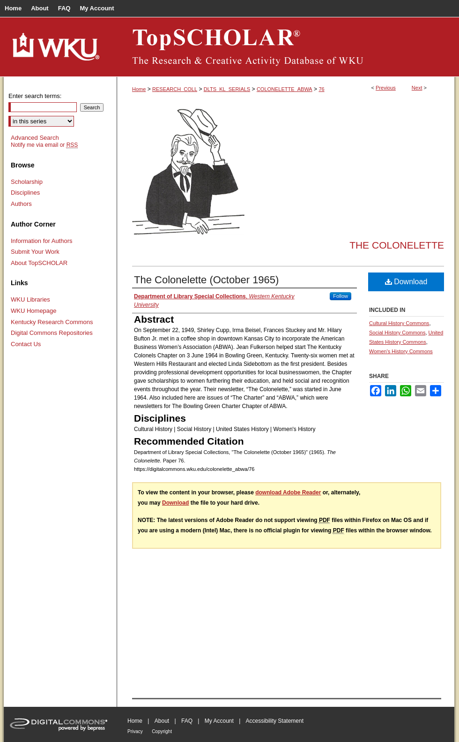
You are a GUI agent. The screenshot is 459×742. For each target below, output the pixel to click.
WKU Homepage (34, 310)
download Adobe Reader (288, 492)
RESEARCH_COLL (174, 89)
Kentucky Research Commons (52, 322)
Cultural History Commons (399, 323)
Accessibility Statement (275, 721)
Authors (21, 203)
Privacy (135, 731)
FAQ (186, 721)
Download (406, 282)
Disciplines (25, 192)
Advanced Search (35, 137)
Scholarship (27, 181)
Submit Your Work (35, 251)
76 (321, 89)
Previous (386, 88)
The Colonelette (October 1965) (206, 280)
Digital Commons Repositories (52, 332)
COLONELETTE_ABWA (284, 89)
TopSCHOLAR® (285, 46)
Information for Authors (42, 240)
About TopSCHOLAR (39, 262)
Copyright (162, 731)
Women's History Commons (401, 351)
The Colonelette (396, 245)
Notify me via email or (44, 145)
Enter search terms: (34, 95)
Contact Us (26, 344)
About (162, 721)
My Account (219, 721)
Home (139, 89)
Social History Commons (397, 332)
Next (417, 88)
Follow (340, 296)
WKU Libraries (30, 299)
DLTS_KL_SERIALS (227, 89)
